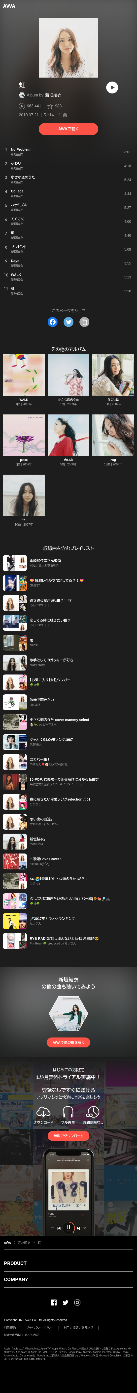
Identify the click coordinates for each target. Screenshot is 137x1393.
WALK (23, 400)
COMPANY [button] (16, 1279)
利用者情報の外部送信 (79, 1328)
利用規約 (10, 1328)
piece (24, 460)
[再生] (112, 87)
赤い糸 (68, 460)
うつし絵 (113, 400)
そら (24, 520)
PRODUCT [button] (15, 1263)
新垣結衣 (53, 95)
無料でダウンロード (68, 1136)
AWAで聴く (68, 129)
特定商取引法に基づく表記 (21, 1335)
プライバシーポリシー (40, 1328)
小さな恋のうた (68, 400)
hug (113, 460)
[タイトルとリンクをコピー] (84, 322)
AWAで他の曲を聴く (68, 1042)
